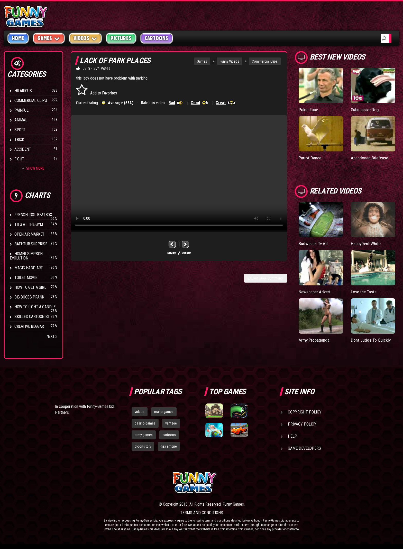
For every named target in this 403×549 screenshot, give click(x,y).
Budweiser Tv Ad (314, 243)
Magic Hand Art (28, 267)
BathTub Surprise (30, 244)
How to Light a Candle (35, 306)
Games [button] (49, 38)
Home (18, 38)
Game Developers (304, 448)
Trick (19, 139)
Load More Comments (266, 278)
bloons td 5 (143, 446)
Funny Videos (229, 61)
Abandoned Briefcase (371, 157)
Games (202, 61)
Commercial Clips (30, 100)
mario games (163, 412)
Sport (19, 129)
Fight (19, 159)
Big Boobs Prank (29, 297)
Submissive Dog (366, 109)
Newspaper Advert (316, 291)
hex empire (169, 446)
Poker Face (309, 109)
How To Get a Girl (30, 287)
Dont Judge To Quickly (371, 339)
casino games (145, 423)
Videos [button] (85, 38)
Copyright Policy (305, 412)
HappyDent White (367, 243)
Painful (21, 110)
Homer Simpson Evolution (26, 256)
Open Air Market (29, 234)
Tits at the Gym (28, 224)
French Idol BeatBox (33, 214)
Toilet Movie (25, 277)
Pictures (121, 38)
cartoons (169, 435)
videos (139, 412)
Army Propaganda (315, 339)
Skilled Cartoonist (32, 316)
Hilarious (23, 90)
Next (52, 336)
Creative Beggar (29, 326)
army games (144, 435)
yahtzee (171, 423)
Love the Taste (364, 291)
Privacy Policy (302, 424)
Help (292, 436)
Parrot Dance (311, 157)
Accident (22, 149)
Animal (20, 120)
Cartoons (156, 38)
